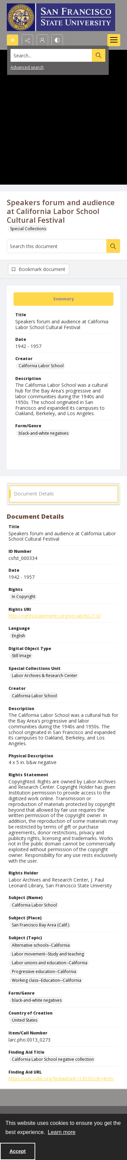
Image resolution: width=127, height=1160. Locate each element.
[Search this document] (56, 246)
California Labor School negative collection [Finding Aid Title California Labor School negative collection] (53, 1059)
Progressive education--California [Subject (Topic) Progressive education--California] (44, 971)
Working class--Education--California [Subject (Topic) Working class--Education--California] (46, 980)
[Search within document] (113, 246)
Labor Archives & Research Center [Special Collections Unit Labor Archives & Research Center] (44, 675)
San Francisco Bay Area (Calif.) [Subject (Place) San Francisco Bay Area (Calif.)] (40, 925)
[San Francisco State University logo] (61, 17)
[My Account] (42, 40)
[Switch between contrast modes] (57, 40)
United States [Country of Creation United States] (24, 1020)
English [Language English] (18, 636)
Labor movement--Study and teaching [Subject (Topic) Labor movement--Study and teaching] (48, 954)
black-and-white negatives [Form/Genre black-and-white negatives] (43, 433)
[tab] (63, 299)
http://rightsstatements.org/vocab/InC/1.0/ (54, 616)
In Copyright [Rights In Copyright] (23, 596)
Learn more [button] (62, 1132)
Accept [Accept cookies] (17, 1151)
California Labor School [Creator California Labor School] (41, 366)
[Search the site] (51, 55)
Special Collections (28, 229)
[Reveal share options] (27, 40)
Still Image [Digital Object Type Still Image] (21, 655)
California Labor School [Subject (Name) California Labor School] (34, 905)
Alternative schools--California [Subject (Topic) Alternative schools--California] (41, 945)
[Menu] (113, 40)
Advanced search (27, 67)
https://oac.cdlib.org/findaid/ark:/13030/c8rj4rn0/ (61, 1078)
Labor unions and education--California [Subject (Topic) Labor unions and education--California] (49, 963)
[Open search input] (12, 40)
